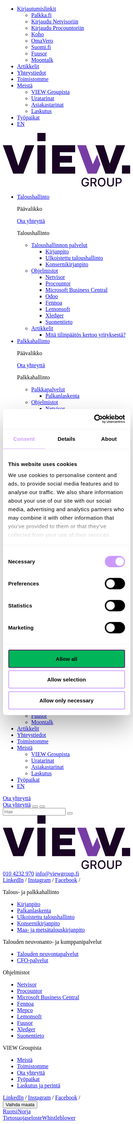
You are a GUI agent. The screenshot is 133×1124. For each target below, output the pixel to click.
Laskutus (41, 111)
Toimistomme (33, 79)
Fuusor (39, 53)
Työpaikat (28, 117)
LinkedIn (13, 880)
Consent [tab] (24, 438)
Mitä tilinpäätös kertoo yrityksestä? (85, 335)
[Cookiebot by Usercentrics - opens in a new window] (95, 419)
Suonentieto (58, 322)
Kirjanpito (57, 251)
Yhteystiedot (31, 73)
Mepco (25, 1010)
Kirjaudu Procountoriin (57, 28)
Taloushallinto (33, 197)
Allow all (66, 658)
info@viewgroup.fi (57, 874)
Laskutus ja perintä (38, 1085)
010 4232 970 (18, 874)
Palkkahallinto (33, 341)
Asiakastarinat (47, 105)
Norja (24, 1111)
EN (20, 124)
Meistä (25, 85)
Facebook (66, 880)
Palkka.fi (41, 15)
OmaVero (42, 41)
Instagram (39, 880)
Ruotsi (10, 1111)
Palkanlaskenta (62, 396)
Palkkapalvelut (48, 389)
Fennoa (53, 303)
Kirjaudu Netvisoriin (54, 21)
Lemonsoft (57, 309)
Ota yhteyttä (31, 221)
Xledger (54, 315)
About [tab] (109, 438)
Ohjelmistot (44, 271)
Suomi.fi (41, 47)
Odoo (51, 296)
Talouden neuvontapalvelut (48, 954)
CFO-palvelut (32, 960)
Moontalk (42, 60)
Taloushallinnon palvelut (59, 245)
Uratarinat (42, 98)
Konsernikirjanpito (66, 264)
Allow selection (66, 679)
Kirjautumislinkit (36, 9)
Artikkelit (28, 66)
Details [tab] (67, 438)
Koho (37, 34)
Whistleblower (59, 1118)
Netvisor (55, 277)
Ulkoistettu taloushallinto (74, 258)
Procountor (58, 283)
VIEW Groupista (50, 92)
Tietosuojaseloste (22, 1118)
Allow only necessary (66, 700)
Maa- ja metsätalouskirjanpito (51, 930)
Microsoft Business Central (76, 290)
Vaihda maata (20, 1104)
